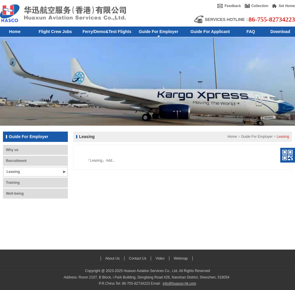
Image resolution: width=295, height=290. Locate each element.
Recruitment (16, 161)
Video (159, 258)
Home (232, 137)
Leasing (13, 172)
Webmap (181, 258)
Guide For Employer (257, 137)
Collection (259, 6)
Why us (12, 150)
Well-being (15, 193)
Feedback (232, 6)
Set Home (287, 6)
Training (13, 183)
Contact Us (137, 258)
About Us (112, 258)
